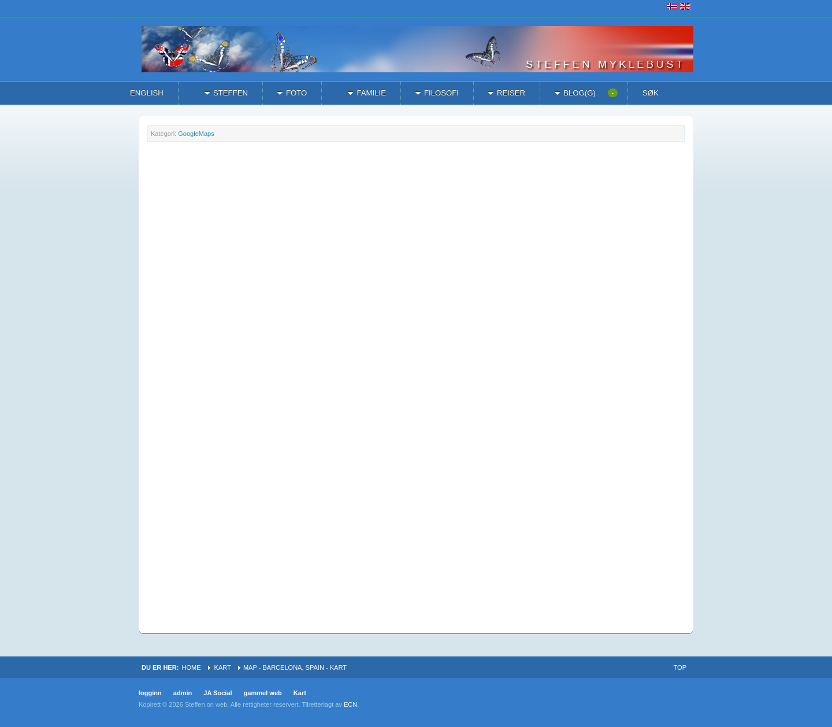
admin (182, 692)
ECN (350, 704)
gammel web (263, 692)
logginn (150, 692)
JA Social (217, 692)
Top (680, 667)
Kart (222, 667)
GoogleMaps (196, 133)
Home (190, 667)
